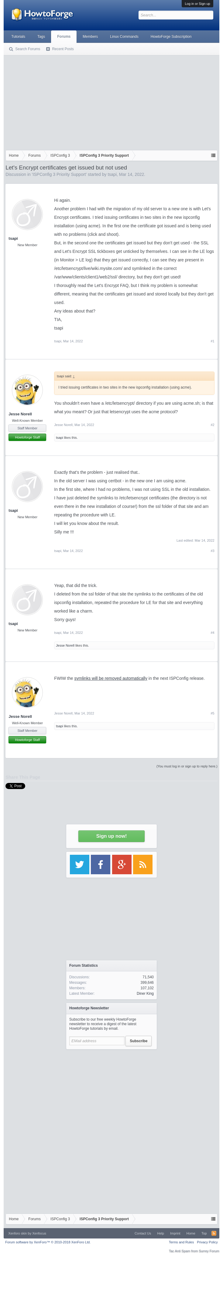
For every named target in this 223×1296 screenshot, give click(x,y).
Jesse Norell (20, 414)
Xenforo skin (17, 1233)
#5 (212, 713)
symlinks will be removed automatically (110, 678)
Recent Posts (63, 49)
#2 (212, 425)
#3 (212, 551)
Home (191, 1233)
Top (204, 1233)
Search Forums (27, 49)
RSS (213, 1233)
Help (160, 1233)
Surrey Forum (209, 1251)
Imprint (175, 1233)
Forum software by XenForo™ (48, 1242)
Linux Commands (124, 36)
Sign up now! (111, 836)
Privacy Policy (207, 1242)
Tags (41, 36)
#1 (212, 341)
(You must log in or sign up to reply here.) (187, 766)
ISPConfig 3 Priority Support (59, 174)
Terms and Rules (181, 1242)
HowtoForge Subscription (171, 36)
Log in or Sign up (197, 3)
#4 (212, 632)
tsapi (112, 174)
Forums (63, 36)
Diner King (145, 993)
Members (90, 36)
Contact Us (143, 1233)
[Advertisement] (111, 101)
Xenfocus (39, 1233)
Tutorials (18, 36)
